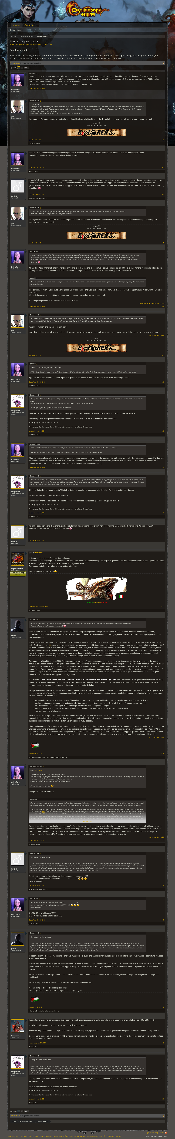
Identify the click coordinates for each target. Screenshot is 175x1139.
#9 (163, 431)
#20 (162, 1099)
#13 (162, 606)
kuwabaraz (49, 1011)
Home (162, 1133)
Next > (26, 67)
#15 (162, 840)
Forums (16, 25)
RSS (166, 1133)
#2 (163, 140)
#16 (162, 885)
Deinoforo (40, 44)
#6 (163, 307)
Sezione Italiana (24, 44)
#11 (162, 513)
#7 (163, 355)
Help (156, 1133)
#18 (162, 1007)
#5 (163, 243)
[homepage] (97, 602)
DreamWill (45, 757)
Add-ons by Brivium (102, 1136)
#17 (162, 920)
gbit (12, 116)
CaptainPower (17, 569)
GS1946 (31, 144)
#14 (162, 753)
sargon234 (15, 411)
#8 (163, 382)
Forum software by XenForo (26, 1136)
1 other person (57, 757)
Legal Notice (150, 1133)
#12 (162, 540)
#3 (163, 167)
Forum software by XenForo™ (63, 1136)
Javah (13, 635)
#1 (163, 88)
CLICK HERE (115, 58)
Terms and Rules (151, 1136)
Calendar (28, 25)
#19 (162, 1043)
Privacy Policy (162, 1136)
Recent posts (15, 30)
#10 (162, 468)
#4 (163, 195)
